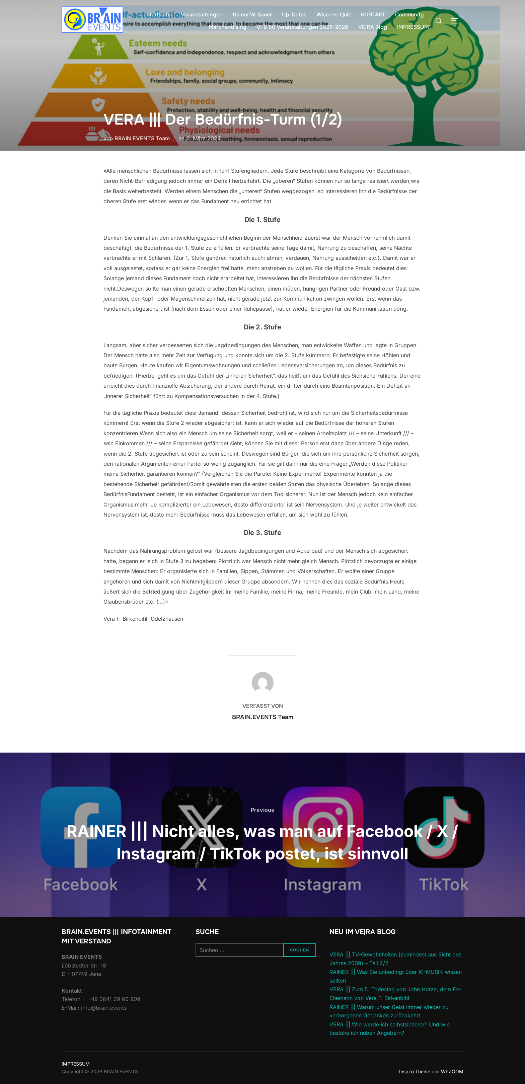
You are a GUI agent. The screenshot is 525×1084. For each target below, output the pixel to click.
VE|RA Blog (372, 26)
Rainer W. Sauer (252, 14)
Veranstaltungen (202, 14)
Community (409, 14)
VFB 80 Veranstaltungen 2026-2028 (302, 26)
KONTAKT (373, 14)
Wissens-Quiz (333, 14)
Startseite (158, 14)
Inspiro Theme (414, 1071)
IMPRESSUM (413, 26)
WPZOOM (452, 1071)
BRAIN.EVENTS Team (142, 138)
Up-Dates (294, 14)
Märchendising (227, 26)
